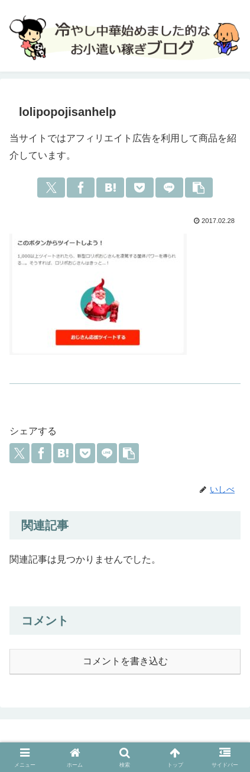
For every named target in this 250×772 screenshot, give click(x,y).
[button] (199, 187)
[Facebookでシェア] (81, 187)
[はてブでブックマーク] (110, 187)
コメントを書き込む (125, 661)
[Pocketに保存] (140, 187)
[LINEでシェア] (169, 187)
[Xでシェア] (51, 187)
